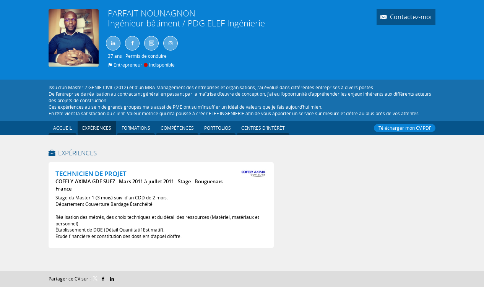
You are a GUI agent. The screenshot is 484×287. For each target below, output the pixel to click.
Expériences (77, 152)
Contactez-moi (410, 17)
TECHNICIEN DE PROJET (91, 173)
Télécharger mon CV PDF (404, 128)
